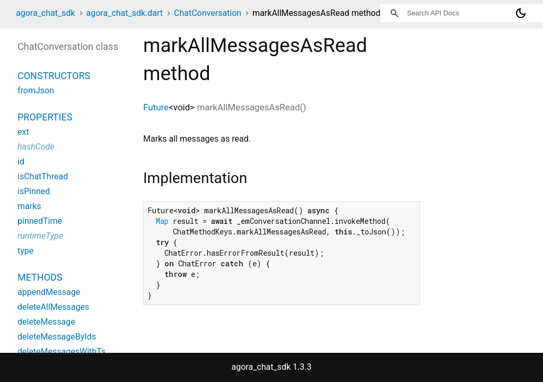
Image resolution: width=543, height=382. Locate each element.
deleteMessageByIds (56, 337)
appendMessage (48, 292)
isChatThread (42, 176)
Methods (40, 277)
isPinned (33, 191)
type (25, 251)
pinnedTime (39, 221)
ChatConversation (207, 13)
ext (23, 132)
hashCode (35, 147)
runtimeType (40, 236)
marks (29, 206)
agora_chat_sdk (45, 13)
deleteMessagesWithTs (61, 351)
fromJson (35, 90)
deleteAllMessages (53, 307)
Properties (44, 117)
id (20, 162)
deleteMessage (46, 322)
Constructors (53, 75)
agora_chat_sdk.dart (124, 13)
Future (156, 107)
